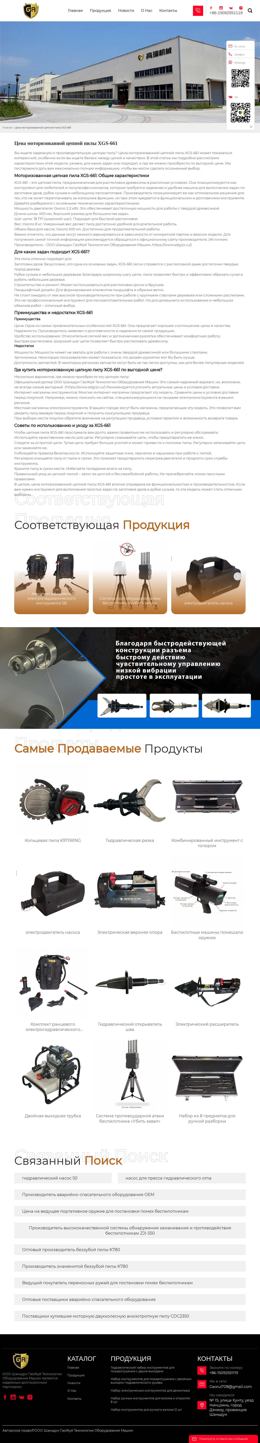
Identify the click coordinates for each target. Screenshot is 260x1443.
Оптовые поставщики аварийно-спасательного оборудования (89, 1299)
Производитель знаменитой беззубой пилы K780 (75, 1266)
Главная (7, 127)
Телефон (236, 54)
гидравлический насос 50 (49, 1178)
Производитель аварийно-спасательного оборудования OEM (88, 1194)
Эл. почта (237, 46)
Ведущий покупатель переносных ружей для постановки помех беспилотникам (107, 1282)
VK (233, 97)
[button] (238, 576)
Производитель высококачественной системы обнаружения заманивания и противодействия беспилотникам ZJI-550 (130, 1230)
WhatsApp (237, 62)
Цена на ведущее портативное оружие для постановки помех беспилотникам (105, 1211)
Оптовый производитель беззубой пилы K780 (71, 1249)
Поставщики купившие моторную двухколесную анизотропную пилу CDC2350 (105, 1316)
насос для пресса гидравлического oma (168, 1178)
